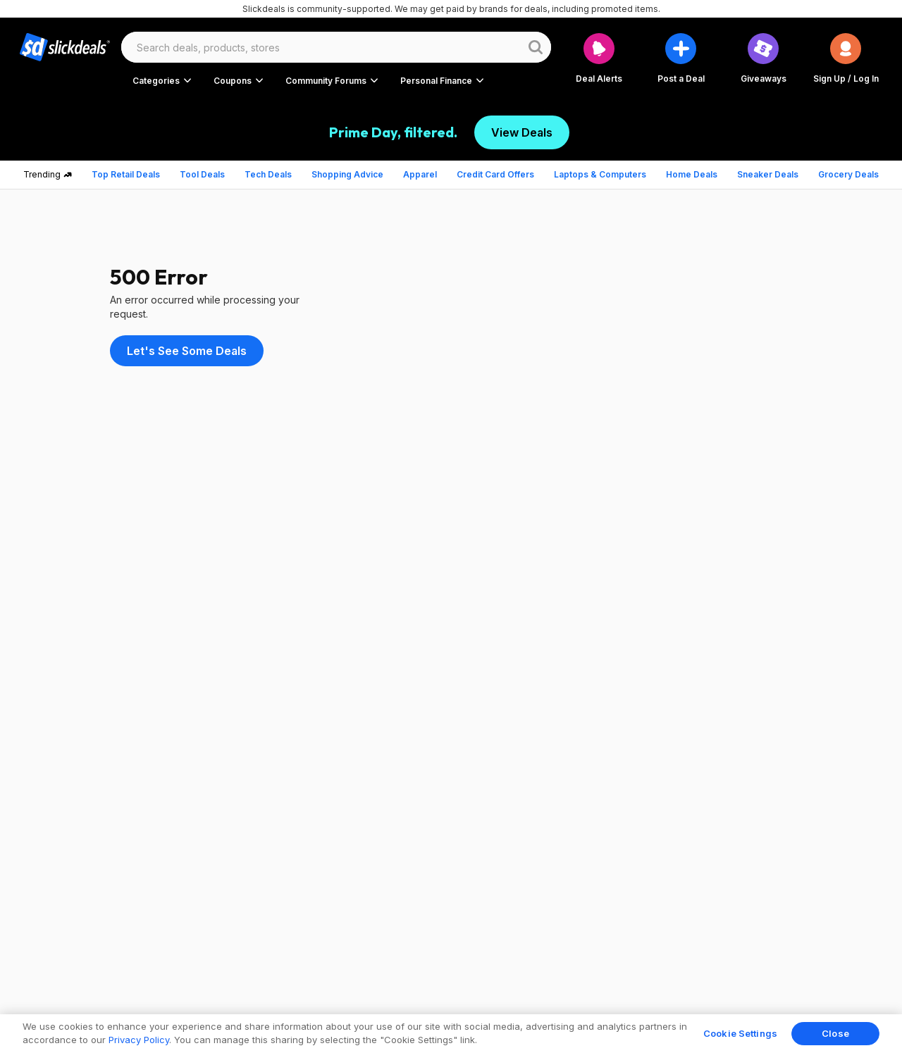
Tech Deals (268, 174)
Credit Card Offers (495, 174)
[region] (451, 1033)
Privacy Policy (139, 1039)
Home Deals (691, 174)
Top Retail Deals (126, 174)
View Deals (521, 132)
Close (835, 1033)
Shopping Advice (347, 174)
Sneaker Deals (767, 174)
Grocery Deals (848, 174)
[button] (846, 58)
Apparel (420, 174)
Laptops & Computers (600, 174)
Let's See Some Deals (187, 351)
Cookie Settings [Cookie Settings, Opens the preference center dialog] (740, 1033)
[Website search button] (535, 47)
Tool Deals (202, 174)
